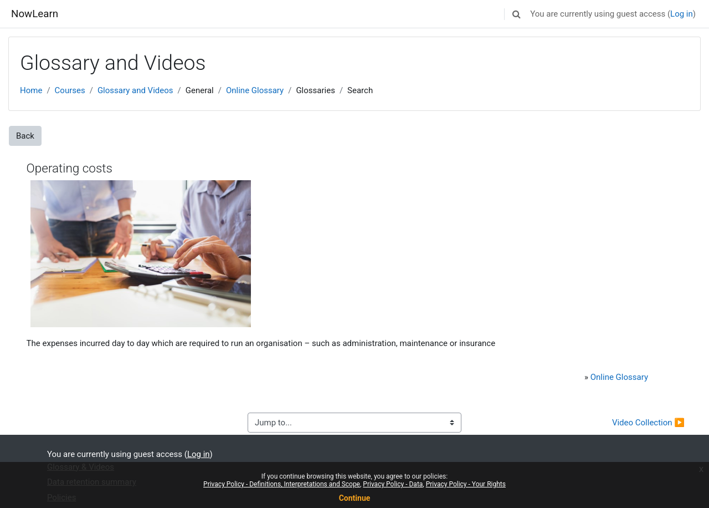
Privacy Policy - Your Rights (466, 484)
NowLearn (34, 14)
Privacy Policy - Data (393, 484)
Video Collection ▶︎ (648, 423)
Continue (355, 498)
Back (25, 136)
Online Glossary (255, 90)
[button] (516, 14)
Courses (70, 90)
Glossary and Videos (135, 90)
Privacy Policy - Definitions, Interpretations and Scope (281, 484)
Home (31, 90)
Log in (681, 14)
